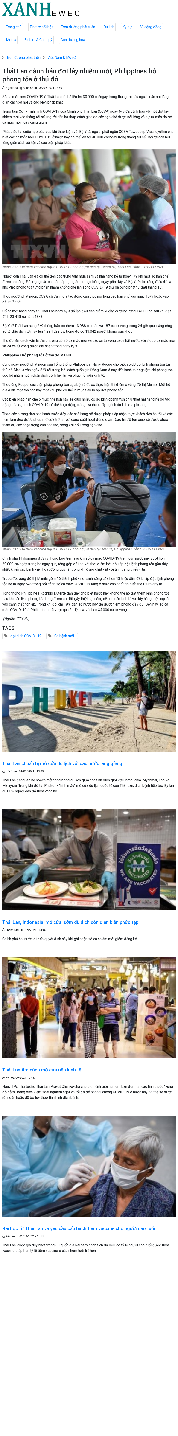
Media (11, 40)
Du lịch (108, 27)
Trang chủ (13, 27)
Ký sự (127, 27)
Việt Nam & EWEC (61, 57)
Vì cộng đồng (150, 27)
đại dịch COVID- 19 (25, 636)
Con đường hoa (73, 40)
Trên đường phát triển (78, 27)
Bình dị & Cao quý (38, 40)
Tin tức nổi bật (41, 27)
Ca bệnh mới (64, 636)
